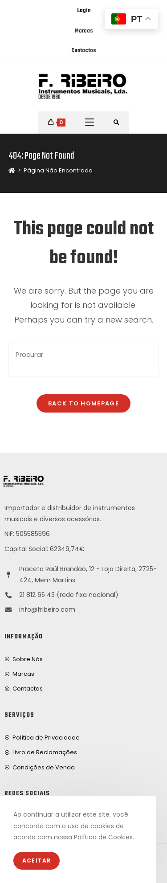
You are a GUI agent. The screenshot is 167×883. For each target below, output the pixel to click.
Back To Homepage (83, 403)
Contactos (83, 50)
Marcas (84, 31)
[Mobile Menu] (89, 122)
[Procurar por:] (116, 122)
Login (83, 10)
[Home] (11, 170)
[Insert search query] (83, 359)
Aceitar (36, 860)
